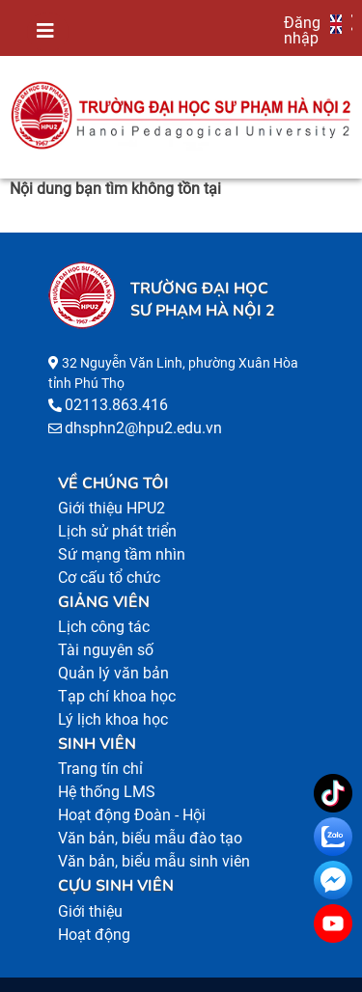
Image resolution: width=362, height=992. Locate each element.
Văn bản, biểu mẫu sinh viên (154, 861)
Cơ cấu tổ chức (109, 577)
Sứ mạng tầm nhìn (121, 554)
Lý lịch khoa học (113, 719)
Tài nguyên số (105, 650)
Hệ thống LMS (106, 792)
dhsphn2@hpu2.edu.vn (143, 428)
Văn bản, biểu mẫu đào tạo (150, 838)
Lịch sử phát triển (117, 531)
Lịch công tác (104, 627)
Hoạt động (94, 934)
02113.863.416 (116, 405)
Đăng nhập (302, 30)
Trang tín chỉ (100, 768)
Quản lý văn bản (113, 673)
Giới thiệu (90, 911)
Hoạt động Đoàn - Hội (132, 815)
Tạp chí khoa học (117, 696)
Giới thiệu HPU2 (111, 508)
